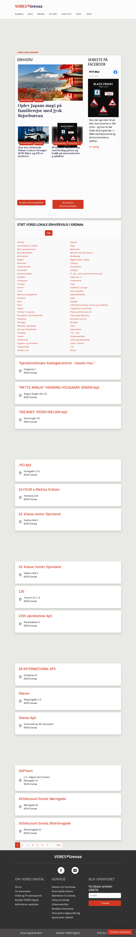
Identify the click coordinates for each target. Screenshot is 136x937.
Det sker (53, 14)
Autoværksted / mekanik (27, 246)
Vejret (89, 14)
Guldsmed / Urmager (79, 287)
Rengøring (21, 319)
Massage (74, 301)
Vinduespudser (23, 347)
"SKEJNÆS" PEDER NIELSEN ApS (43, 412)
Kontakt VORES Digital (26, 900)
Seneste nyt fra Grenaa (63, 887)
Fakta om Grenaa (60, 900)
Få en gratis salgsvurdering (66, 913)
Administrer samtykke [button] (26, 904)
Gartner (20, 287)
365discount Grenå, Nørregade (42, 799)
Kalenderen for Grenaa (63, 895)
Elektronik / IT (76, 277)
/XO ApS (25, 465)
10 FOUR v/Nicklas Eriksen (39, 489)
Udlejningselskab (77, 336)
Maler (19, 301)
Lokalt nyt (66, 14)
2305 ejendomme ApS (35, 616)
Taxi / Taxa (74, 333)
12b (21, 591)
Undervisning (22, 340)
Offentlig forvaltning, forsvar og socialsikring (89, 305)
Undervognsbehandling (80, 340)
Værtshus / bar (23, 350)
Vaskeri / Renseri (77, 343)
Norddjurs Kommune (62, 908)
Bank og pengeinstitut (26, 249)
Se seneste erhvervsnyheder (68, 204)
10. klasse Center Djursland (40, 567)
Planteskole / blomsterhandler (30, 315)
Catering (74, 263)
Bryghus (20, 260)
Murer (19, 305)
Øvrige (73, 350)
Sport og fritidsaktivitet (26, 329)
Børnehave (21, 263)
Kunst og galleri (77, 291)
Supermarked (75, 329)
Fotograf (21, 284)
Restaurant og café (78, 319)
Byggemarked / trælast (80, 260)
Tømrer (20, 336)
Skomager (21, 322)
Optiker (20, 308)
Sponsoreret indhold (62, 917)
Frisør (72, 284)
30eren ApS (27, 718)
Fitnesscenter (75, 281)
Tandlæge (21, 333)
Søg (49, 233)
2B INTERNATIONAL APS (37, 669)
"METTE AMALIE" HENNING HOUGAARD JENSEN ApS (59, 387)
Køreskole (21, 298)
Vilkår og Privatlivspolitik (28, 895)
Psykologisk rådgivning (79, 315)
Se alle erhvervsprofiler (31, 202)
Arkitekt (73, 242)
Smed (72, 326)
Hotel (19, 291)
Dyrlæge (74, 270)
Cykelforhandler (24, 267)
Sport (79, 14)
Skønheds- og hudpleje (26, 326)
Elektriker (21, 277)
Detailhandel (75, 267)
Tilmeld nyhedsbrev (119, 932)
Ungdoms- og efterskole (27, 343)
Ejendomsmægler (24, 274)
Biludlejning (75, 256)
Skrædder (74, 322)
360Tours (26, 771)
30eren (24, 693)
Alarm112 (19, 14)
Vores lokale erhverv (62, 891)
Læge (72, 298)
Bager (72, 246)
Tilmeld (105, 903)
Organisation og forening (81, 308)
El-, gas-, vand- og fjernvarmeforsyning (86, 274)
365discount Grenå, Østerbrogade (45, 823)
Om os (18, 887)
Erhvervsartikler (60, 904)
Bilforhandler (22, 256)
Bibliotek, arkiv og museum (81, 253)
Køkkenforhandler (77, 294)
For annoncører (23, 891)
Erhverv (40, 14)
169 (58, 845)
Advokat (20, 242)
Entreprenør (22, 281)
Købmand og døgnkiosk (27, 294)
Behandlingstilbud (24, 253)
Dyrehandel (22, 270)
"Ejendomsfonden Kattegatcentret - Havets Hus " (57, 363)
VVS (71, 347)
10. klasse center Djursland (40, 514)
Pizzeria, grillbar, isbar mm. (81, 312)
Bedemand (74, 249)
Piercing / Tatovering (26, 312)
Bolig (30, 14)
